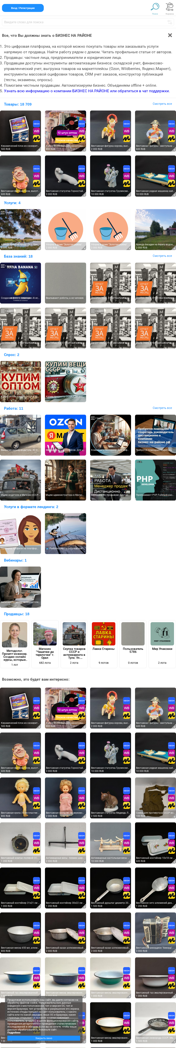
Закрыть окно (43, 1038)
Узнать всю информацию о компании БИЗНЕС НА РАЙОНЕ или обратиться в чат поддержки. (87, 91)
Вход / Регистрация (23, 8)
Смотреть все (162, 104)
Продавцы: (16, 614)
